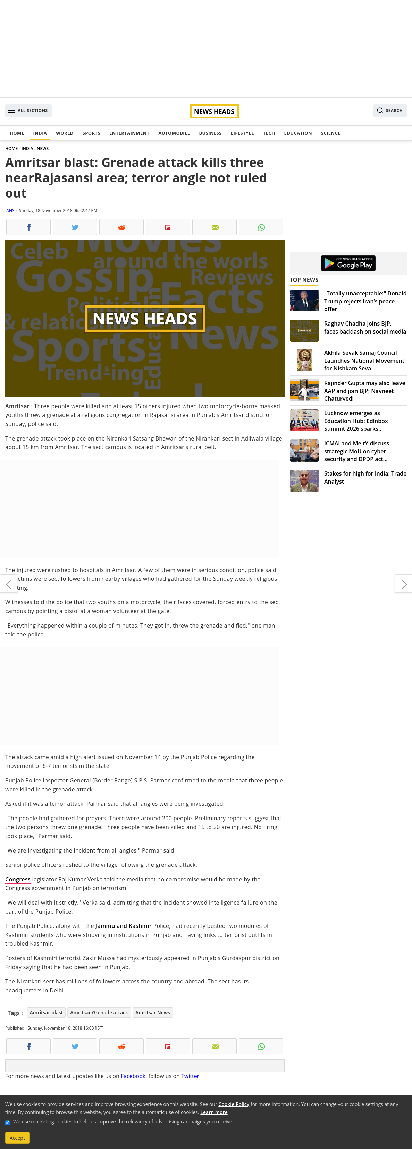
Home (17, 133)
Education (298, 133)
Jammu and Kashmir (123, 926)
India (40, 133)
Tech (269, 133)
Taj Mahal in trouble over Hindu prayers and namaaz (403, 583)
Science (330, 133)
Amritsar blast (46, 1012)
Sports (91, 133)
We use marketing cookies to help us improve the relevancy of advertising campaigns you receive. (123, 1121)
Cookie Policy (233, 1104)
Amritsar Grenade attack (99, 1012)
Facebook (133, 1076)
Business (210, 133)
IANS (10, 210)
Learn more (213, 1112)
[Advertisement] (206, 48)
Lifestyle (242, 133)
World (64, 133)
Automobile (174, 133)
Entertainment (129, 133)
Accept (17, 1137)
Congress (18, 879)
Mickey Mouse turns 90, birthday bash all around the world (8, 583)
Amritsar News (152, 1012)
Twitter (190, 1076)
